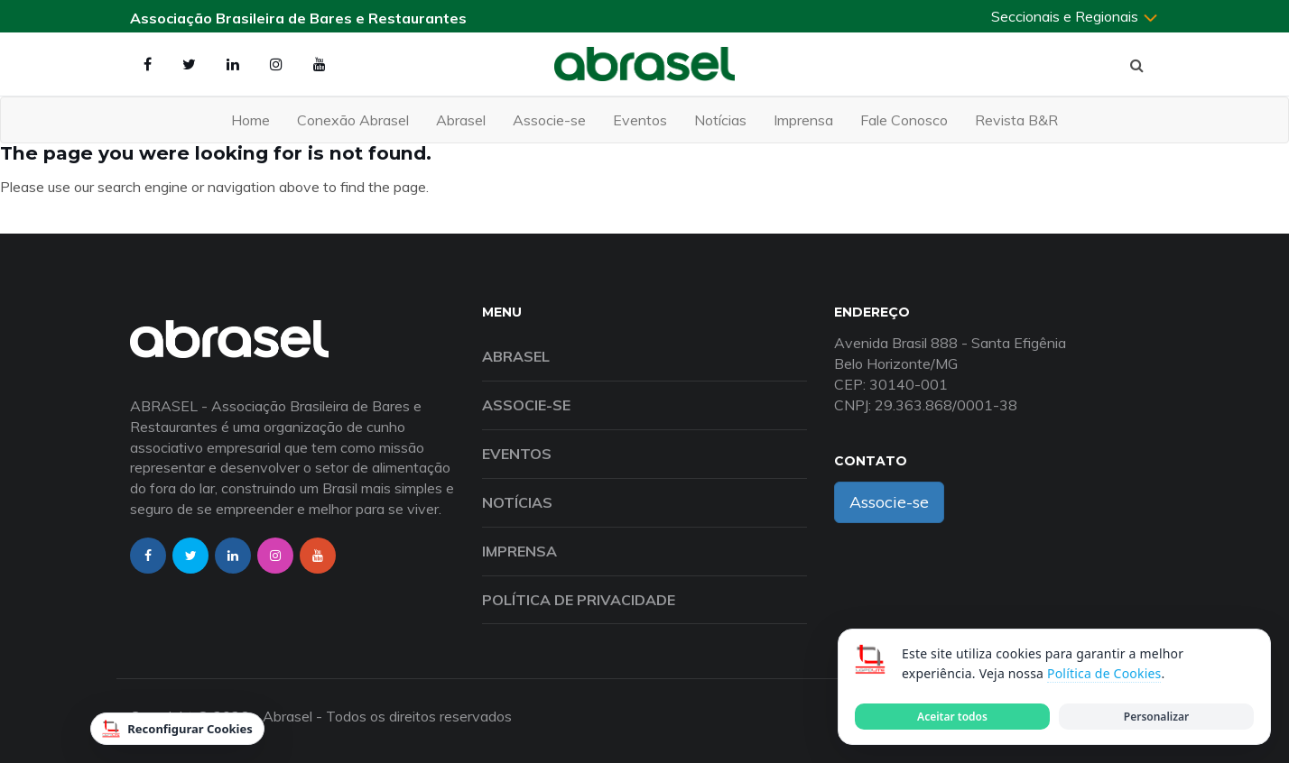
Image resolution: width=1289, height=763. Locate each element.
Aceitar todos (952, 716)
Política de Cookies (1104, 673)
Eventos (640, 120)
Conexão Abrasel (353, 120)
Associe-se (549, 120)
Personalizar (1156, 716)
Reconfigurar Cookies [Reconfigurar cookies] (177, 729)
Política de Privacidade (578, 600)
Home (250, 120)
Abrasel (461, 120)
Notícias (720, 120)
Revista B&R (1016, 120)
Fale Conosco (904, 120)
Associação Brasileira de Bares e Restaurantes (298, 18)
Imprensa (803, 120)
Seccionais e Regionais (1075, 16)
